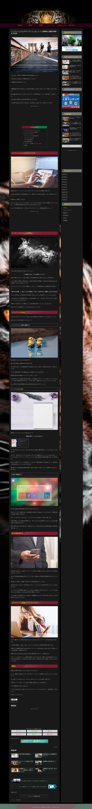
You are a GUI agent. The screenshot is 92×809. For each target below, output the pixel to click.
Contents (32, 127)
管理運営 (65, 220)
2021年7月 (64, 174)
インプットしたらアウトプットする (32, 130)
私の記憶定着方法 (28, 141)
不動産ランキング (14, 702)
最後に (26, 145)
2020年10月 (65, 197)
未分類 (64, 218)
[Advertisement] (34, 115)
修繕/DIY (65, 212)
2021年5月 (64, 179)
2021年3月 (64, 184)
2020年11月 (65, 194)
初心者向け (13, 705)
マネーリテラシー (67, 210)
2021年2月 (64, 187)
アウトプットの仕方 (29, 133)
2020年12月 (65, 192)
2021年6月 (64, 177)
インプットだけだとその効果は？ (32, 132)
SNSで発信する (30, 139)
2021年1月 (64, 189)
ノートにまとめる (30, 137)
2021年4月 (64, 182)
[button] (80, 146)
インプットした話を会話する (33, 135)
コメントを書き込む (34, 796)
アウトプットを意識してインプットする (33, 143)
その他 (64, 207)
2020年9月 (64, 199)
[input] (72, 146)
